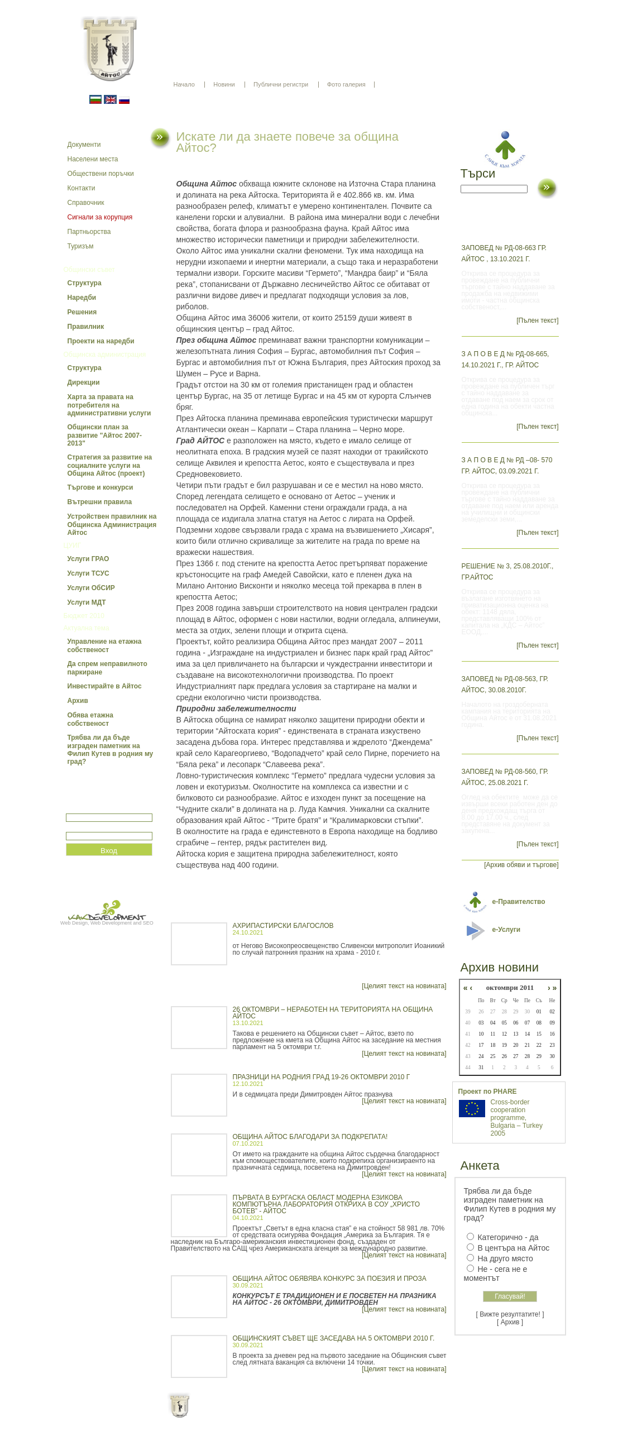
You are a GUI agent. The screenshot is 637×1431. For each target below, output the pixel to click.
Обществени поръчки (101, 174)
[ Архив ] (510, 1322)
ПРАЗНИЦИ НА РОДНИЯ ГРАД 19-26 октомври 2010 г (321, 1077)
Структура (85, 283)
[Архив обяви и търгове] (521, 865)
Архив (78, 701)
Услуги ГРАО (88, 559)
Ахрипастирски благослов (283, 926)
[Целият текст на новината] (404, 986)
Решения (82, 312)
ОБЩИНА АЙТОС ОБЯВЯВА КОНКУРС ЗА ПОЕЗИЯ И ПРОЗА (330, 1278)
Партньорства (89, 232)
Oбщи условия (275, 1414)
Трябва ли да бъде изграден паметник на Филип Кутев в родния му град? (111, 749)
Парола (78, 827)
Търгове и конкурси (100, 487)
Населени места (93, 159)
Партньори (328, 1414)
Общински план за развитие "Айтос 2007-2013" (105, 435)
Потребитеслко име (98, 809)
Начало (184, 84)
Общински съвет (89, 270)
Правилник (86, 327)
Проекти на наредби (101, 341)
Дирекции (84, 382)
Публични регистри (280, 84)
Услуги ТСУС (88, 573)
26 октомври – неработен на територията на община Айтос (333, 1013)
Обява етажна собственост (90, 719)
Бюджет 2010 (84, 616)
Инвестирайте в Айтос (105, 686)
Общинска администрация (105, 354)
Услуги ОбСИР (91, 588)
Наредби (82, 297)
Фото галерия (346, 84)
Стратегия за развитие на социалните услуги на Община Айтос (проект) (110, 465)
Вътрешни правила (100, 502)
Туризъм (81, 246)
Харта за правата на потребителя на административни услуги (109, 405)
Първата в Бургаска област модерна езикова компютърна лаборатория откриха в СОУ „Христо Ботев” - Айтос (326, 1204)
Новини (223, 84)
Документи (84, 145)
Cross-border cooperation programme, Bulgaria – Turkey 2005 (517, 1117)
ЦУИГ (73, 545)
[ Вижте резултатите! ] (510, 1314)
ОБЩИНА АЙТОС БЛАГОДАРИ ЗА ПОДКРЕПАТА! (310, 1137)
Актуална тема (86, 628)
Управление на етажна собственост (105, 646)
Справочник (86, 203)
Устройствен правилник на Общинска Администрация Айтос (112, 525)
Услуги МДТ (87, 602)
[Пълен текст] (537, 320)
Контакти (81, 188)
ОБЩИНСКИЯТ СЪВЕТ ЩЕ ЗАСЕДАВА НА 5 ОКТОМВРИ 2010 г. (334, 1338)
